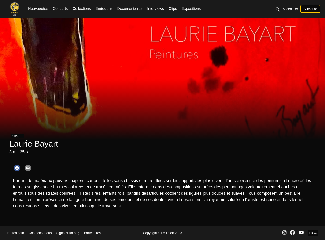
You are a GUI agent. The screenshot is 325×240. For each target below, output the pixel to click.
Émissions (104, 9)
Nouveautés (38, 9)
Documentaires (130, 9)
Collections (81, 9)
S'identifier (290, 9)
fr (313, 233)
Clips (173, 9)
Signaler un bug (67, 233)
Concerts (60, 9)
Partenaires (92, 233)
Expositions (191, 9)
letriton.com (15, 233)
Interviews (155, 9)
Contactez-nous (40, 233)
